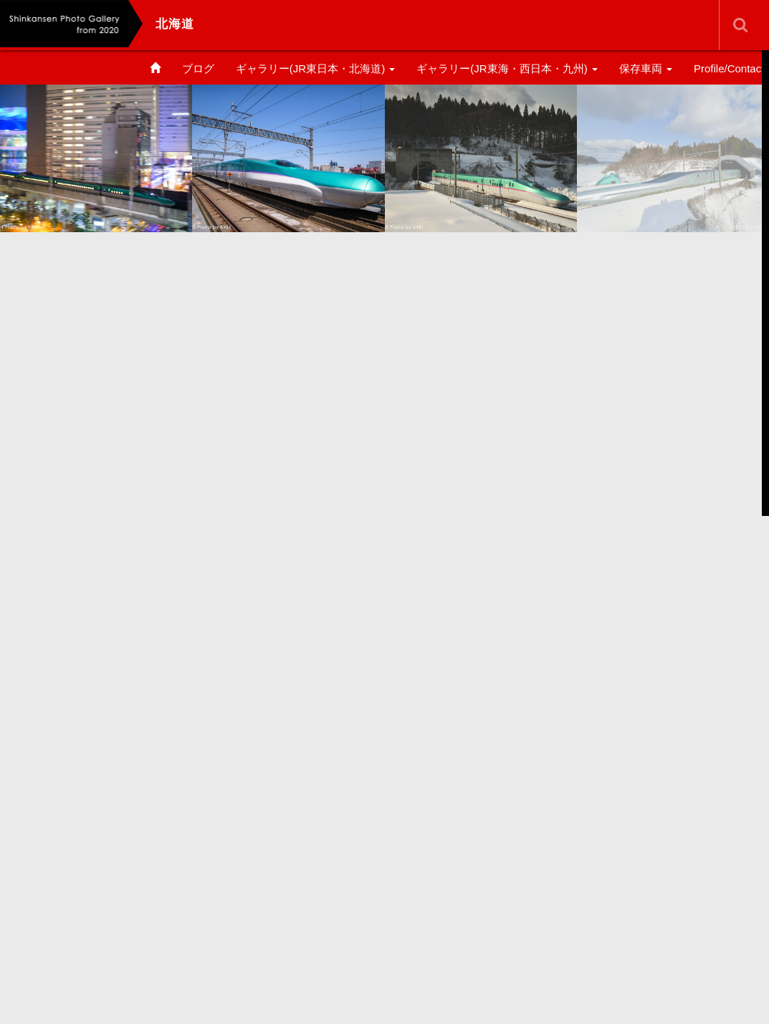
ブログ (198, 68)
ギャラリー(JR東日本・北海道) (316, 68)
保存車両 (645, 68)
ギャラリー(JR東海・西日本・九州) (507, 68)
